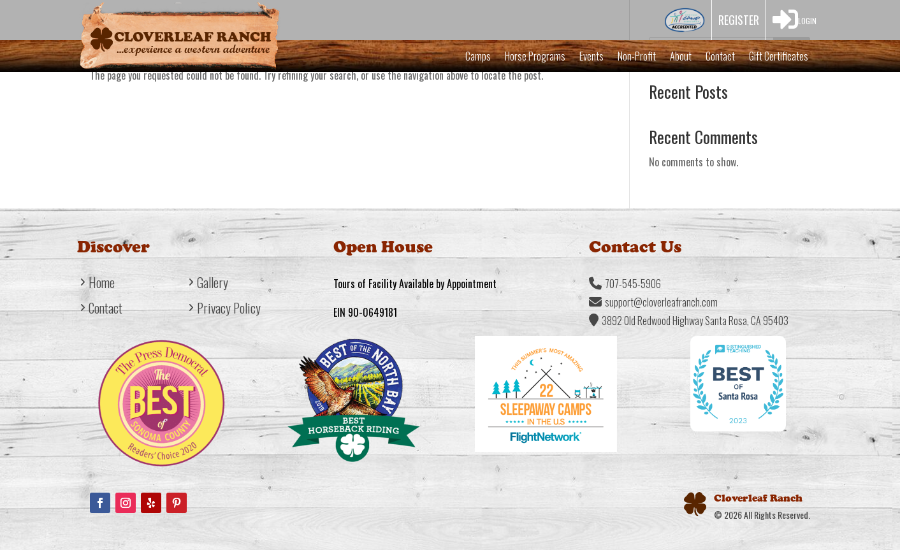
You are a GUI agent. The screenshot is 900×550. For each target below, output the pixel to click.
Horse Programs (535, 58)
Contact (720, 58)
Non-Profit (637, 58)
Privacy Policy (229, 310)
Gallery (212, 285)
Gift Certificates (778, 58)
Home (102, 285)
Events (591, 58)
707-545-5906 (633, 283)
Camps (478, 58)
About (681, 58)
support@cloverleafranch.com (661, 302)
